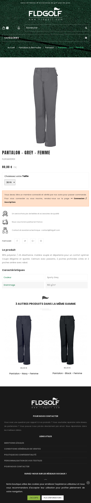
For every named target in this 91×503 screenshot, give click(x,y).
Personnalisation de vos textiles (23, 460)
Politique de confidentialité (20, 454)
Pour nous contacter (16, 466)
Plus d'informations (53, 498)
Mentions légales (14, 443)
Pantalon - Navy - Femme (23, 373)
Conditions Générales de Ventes (22, 448)
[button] (3, 27)
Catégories (11, 37)
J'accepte (33, 498)
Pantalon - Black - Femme (67, 373)
